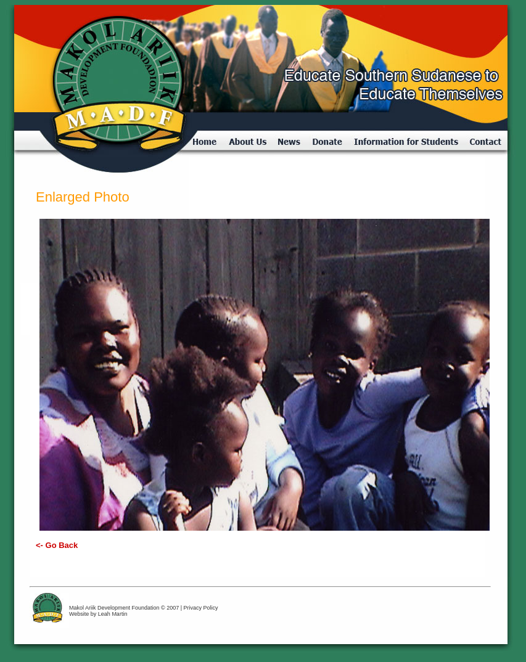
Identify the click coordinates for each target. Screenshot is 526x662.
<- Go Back (57, 545)
